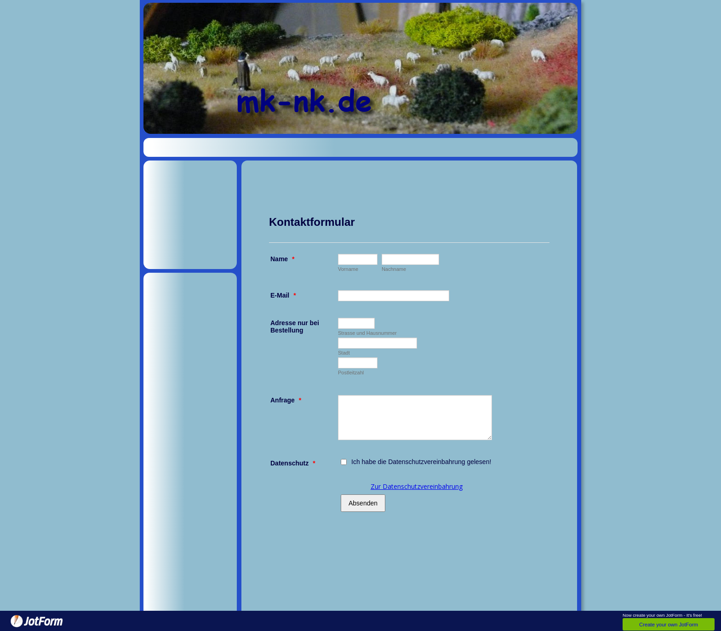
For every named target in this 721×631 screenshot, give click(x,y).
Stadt (344, 353)
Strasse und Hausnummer (367, 333)
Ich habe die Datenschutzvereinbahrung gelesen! (421, 461)
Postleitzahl (351, 372)
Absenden (363, 503)
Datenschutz (292, 463)
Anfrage (285, 400)
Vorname (348, 269)
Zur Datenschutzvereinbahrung (417, 486)
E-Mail (283, 295)
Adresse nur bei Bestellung (294, 326)
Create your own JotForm (668, 624)
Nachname (394, 269)
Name (282, 259)
